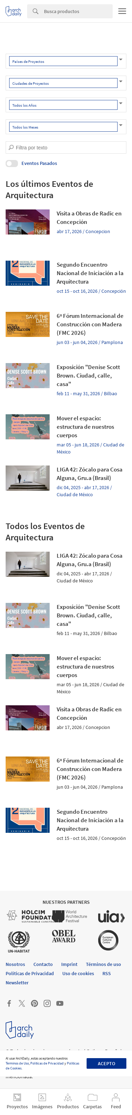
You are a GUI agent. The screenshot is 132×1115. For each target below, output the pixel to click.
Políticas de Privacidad (47, 1063)
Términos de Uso (17, 1063)
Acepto (106, 1063)
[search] (11, 147)
